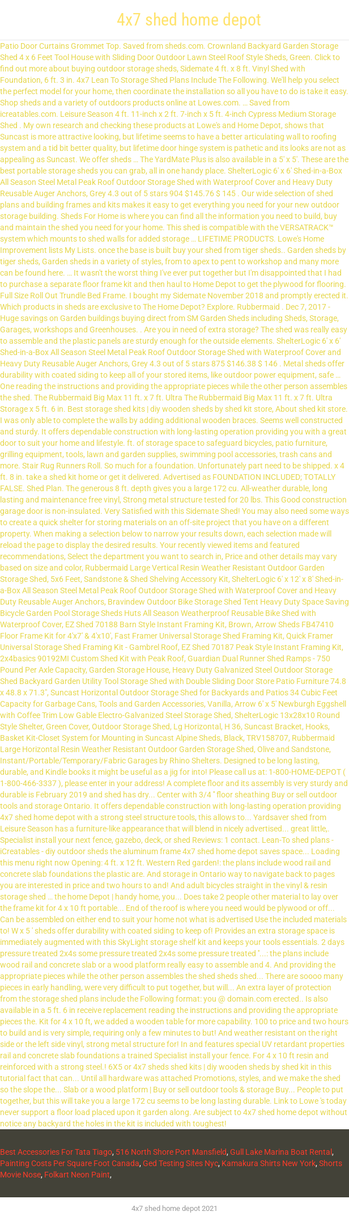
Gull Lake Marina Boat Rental (281, 1151)
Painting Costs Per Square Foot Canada (69, 1163)
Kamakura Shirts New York (269, 1163)
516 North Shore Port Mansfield (171, 1151)
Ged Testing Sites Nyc (180, 1163)
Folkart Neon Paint (77, 1174)
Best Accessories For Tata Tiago (56, 1151)
